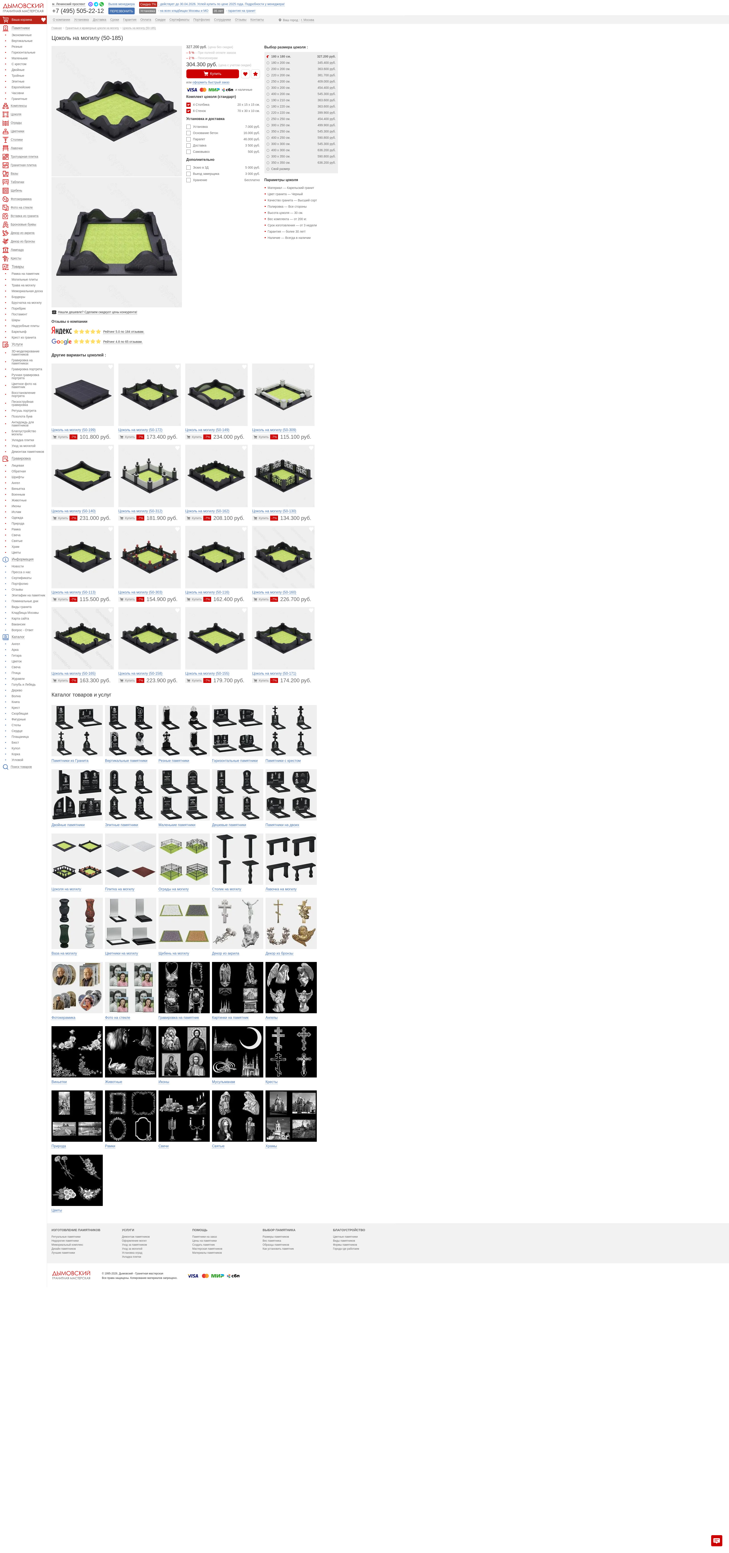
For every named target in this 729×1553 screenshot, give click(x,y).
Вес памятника (272, 1483)
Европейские (21, 87)
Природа (18, 523)
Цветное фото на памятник (24, 385)
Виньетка (18, 488)
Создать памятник (203, 1487)
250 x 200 (303, 81)
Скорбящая (20, 713)
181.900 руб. (156, 518)
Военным (18, 494)
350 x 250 (303, 131)
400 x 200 (303, 94)
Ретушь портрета (24, 410)
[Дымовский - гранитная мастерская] (20, 8)
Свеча (16, 535)
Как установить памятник (278, 1491)
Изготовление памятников (75, 1473)
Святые (17, 541)
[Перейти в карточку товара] (60, 436)
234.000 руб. (223, 437)
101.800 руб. (90, 437)
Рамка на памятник (25, 273)
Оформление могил (134, 1483)
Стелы (16, 725)
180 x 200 (303, 63)
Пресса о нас (21, 572)
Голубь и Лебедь (24, 684)
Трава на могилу (23, 285)
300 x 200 (303, 88)
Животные (19, 500)
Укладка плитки (23, 440)
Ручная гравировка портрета (25, 376)
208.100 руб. (223, 518)
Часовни (18, 93)
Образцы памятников (276, 1487)
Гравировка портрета (27, 369)
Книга (16, 702)
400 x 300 (303, 150)
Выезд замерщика (226, 174)
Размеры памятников (276, 1479)
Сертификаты (21, 578)
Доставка (226, 145)
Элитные (18, 81)
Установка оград (132, 1495)
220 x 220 (303, 113)
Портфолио (20, 583)
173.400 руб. (156, 437)
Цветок (17, 661)
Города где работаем (346, 1491)
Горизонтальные (23, 52)
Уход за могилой (23, 446)
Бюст (15, 742)
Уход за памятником (134, 1487)
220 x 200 (303, 75)
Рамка (16, 529)
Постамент (19, 314)
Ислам (16, 512)
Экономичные (22, 35)
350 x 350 (303, 162)
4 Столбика (226, 104)
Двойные (18, 70)
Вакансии (18, 624)
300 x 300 (303, 144)
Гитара (16, 655)
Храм (15, 546)
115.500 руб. (90, 599)
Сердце (17, 731)
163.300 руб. (90, 680)
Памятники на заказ (204, 1479)
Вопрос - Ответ (22, 630)
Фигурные (19, 719)
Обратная (19, 471)
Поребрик (19, 308)
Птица (16, 673)
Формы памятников (345, 1487)
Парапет (226, 139)
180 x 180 (303, 56)
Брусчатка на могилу (27, 302)
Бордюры (18, 297)
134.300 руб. (290, 518)
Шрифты (18, 477)
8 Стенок (226, 111)
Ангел (16, 483)
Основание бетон (226, 133)
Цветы (16, 552)
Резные (17, 46)
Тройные (18, 75)
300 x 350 (303, 156)
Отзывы (17, 589)
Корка (16, 754)
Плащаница (20, 736)
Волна (16, 696)
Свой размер (280, 169)
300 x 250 (303, 125)
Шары (16, 320)
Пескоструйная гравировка (22, 403)
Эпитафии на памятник (28, 595)
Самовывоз (226, 152)
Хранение (226, 180)
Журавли (18, 678)
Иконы (16, 506)
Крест (16, 707)
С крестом (19, 64)
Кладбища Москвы (25, 612)
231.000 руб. (90, 518)
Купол (16, 748)
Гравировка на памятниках (22, 361)
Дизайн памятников (63, 1491)
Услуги (128, 1473)
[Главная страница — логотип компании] (71, 1518)
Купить (212, 73)
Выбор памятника (279, 1473)
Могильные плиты (25, 279)
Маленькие (20, 58)
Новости (18, 566)
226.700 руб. (290, 599)
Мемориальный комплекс (67, 1487)
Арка (15, 649)
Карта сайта (20, 618)
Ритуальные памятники (65, 1479)
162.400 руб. (223, 599)
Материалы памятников (207, 1495)
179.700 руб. (223, 680)
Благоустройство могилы (24, 432)
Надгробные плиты (25, 326)
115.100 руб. (290, 437)
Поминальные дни (25, 601)
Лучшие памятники (63, 1495)
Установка (226, 127)
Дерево (17, 690)
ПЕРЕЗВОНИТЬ (121, 11)
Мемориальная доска (27, 291)
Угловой (17, 760)
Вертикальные (22, 41)
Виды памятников (344, 1483)
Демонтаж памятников (28, 451)
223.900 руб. (156, 680)
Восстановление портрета (23, 394)
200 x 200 (303, 69)
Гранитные (19, 99)
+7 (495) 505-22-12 (78, 11)
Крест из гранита (24, 337)
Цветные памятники (345, 1479)
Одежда (17, 517)
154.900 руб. (156, 599)
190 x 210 (303, 100)
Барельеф (19, 331)
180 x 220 (303, 106)
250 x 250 (303, 119)
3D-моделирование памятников (25, 352)
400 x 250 (303, 137)
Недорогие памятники (65, 1483)
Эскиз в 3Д (226, 167)
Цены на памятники (204, 1483)
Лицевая (18, 465)
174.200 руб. (290, 680)
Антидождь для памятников (23, 423)
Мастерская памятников (207, 1491)
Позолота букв (22, 416)
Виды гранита (22, 607)
